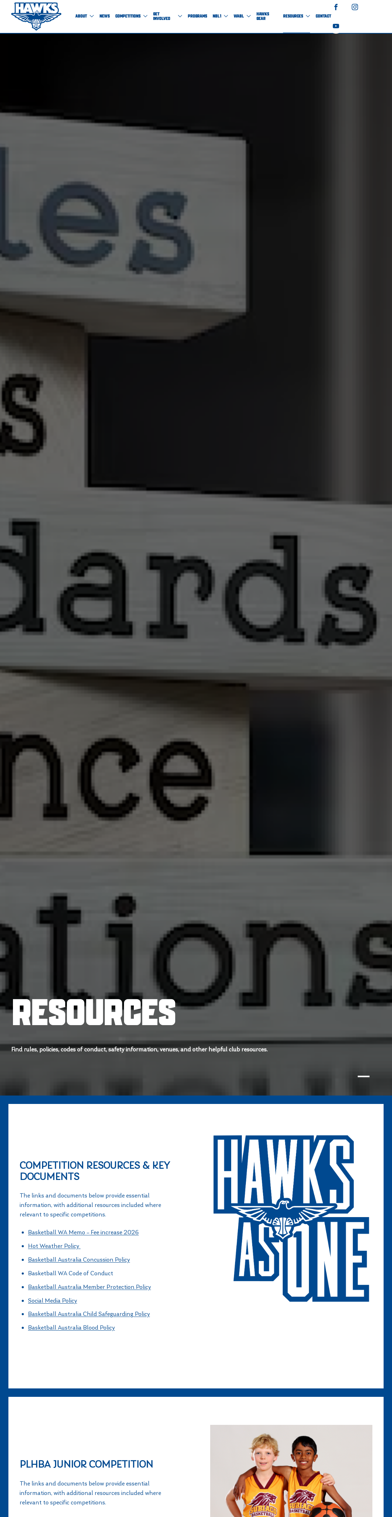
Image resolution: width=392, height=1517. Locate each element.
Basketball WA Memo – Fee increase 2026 (83, 1232)
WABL (242, 16)
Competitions (131, 16)
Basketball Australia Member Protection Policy (89, 1287)
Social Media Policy (52, 1300)
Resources (296, 16)
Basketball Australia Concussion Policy (79, 1259)
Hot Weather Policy (54, 1246)
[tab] (364, 1076)
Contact (323, 16)
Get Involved (167, 16)
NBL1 (220, 16)
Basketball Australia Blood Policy (71, 1327)
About (84, 16)
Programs (197, 16)
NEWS (104, 16)
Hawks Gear (262, 16)
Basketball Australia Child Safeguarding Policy (89, 1314)
